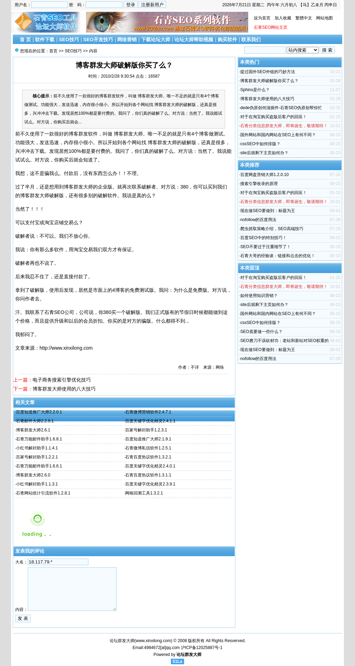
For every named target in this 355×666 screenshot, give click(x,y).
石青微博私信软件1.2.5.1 (148, 448)
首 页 (25, 39)
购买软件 (227, 39)
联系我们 (251, 39)
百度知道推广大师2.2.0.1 (39, 412)
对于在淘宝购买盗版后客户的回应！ (273, 116)
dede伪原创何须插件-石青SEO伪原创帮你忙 (281, 107)
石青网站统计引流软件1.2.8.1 (43, 493)
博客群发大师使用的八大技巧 (64, 389)
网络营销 (127, 39)
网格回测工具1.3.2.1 (144, 493)
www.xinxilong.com (153, 640)
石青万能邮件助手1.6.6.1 (39, 466)
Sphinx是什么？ (255, 89)
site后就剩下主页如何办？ (264, 152)
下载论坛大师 (155, 39)
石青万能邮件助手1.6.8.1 (39, 439)
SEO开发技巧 (98, 39)
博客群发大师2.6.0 (33, 475)
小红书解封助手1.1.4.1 (37, 448)
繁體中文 (303, 18)
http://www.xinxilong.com (66, 348)
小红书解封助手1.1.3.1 (37, 484)
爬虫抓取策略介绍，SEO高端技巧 (271, 228)
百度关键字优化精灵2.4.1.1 (150, 421)
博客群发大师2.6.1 (33, 430)
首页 (53, 51)
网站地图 (324, 18)
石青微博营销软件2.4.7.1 (148, 412)
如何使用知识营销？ (259, 295)
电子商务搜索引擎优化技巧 (62, 380)
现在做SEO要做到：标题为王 (267, 210)
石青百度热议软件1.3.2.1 (148, 457)
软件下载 (44, 39)
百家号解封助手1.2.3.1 (146, 430)
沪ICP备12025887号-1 (202, 647)
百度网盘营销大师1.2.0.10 (264, 174)
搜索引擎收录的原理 (259, 183)
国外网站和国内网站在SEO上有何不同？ (277, 134)
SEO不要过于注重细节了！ (265, 246)
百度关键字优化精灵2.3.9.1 (150, 484)
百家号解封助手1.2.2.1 (37, 457)
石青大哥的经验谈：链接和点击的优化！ (277, 255)
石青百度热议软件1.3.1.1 (148, 475)
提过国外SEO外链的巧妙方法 (267, 71)
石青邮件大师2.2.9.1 (35, 421)
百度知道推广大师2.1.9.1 (148, 439)
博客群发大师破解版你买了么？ (269, 80)
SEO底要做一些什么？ (261, 331)
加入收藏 (283, 18)
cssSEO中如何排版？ (260, 143)
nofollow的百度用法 (258, 219)
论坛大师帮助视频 (193, 39)
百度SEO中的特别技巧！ (263, 237)
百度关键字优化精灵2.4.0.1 (150, 466)
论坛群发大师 (188, 654)
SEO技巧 (69, 39)
